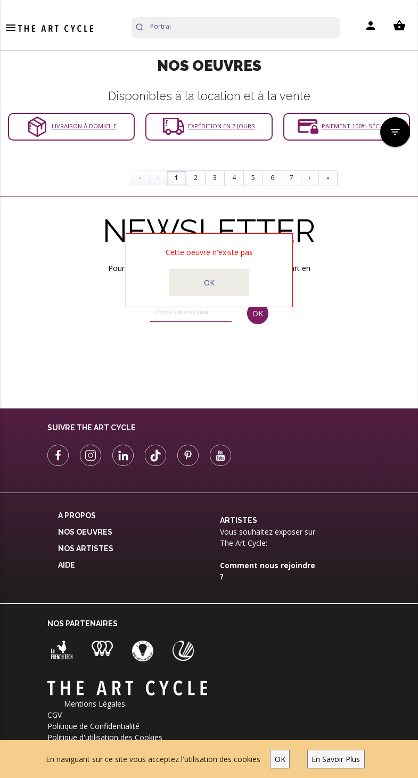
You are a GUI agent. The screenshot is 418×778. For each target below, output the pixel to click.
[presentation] (193, 356)
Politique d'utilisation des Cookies (104, 737)
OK (280, 759)
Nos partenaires (82, 623)
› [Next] (310, 177)
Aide (66, 565)
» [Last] (328, 177)
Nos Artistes (85, 548)
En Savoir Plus (336, 759)
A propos (77, 515)
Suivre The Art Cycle (91, 427)
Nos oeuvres (85, 532)
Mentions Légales (94, 704)
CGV (54, 715)
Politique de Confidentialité (93, 726)
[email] (191, 312)
